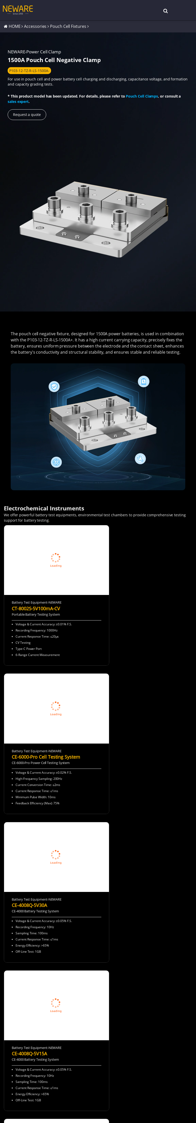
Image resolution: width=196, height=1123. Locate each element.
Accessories (35, 26)
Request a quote (27, 115)
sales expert (18, 101)
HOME (15, 26)
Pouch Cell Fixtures (68, 26)
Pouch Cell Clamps (142, 96)
